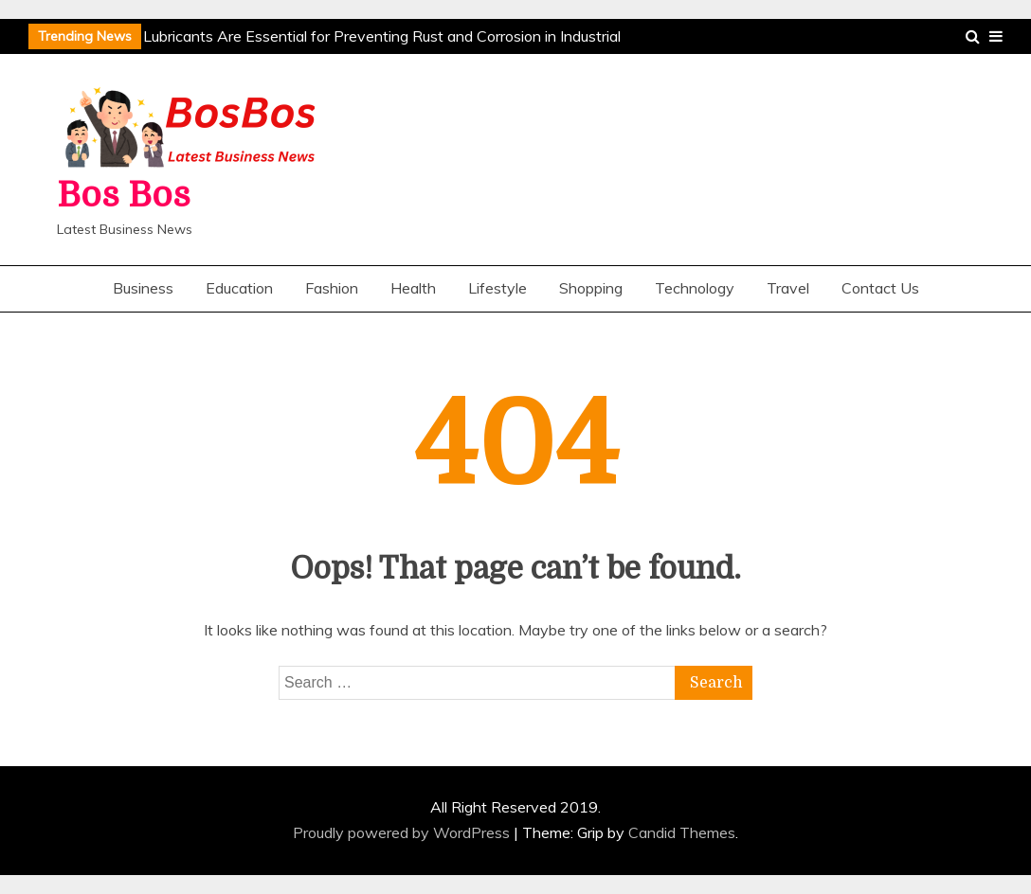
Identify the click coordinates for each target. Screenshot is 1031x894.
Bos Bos (123, 195)
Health (413, 287)
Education (239, 287)
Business (143, 287)
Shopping (591, 287)
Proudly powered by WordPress (403, 832)
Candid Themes (681, 832)
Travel (788, 287)
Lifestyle (497, 287)
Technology (694, 287)
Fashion (331, 287)
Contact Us (880, 287)
